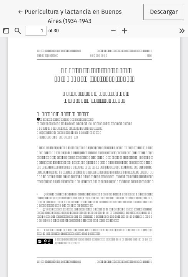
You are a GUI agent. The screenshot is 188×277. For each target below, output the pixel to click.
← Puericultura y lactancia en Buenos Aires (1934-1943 (69, 16)
